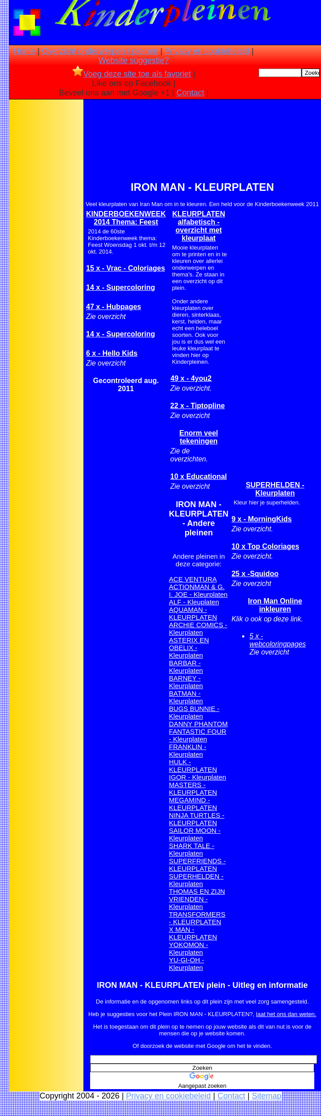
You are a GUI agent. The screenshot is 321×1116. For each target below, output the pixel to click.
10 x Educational (198, 476)
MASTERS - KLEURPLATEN (193, 788)
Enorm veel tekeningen (198, 437)
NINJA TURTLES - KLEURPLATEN (197, 819)
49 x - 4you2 (191, 378)
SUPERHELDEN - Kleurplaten (196, 880)
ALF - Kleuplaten (194, 602)
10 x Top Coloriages (265, 546)
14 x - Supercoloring (120, 287)
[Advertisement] (46, 242)
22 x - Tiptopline (197, 405)
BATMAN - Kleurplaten (186, 697)
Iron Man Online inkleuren (275, 605)
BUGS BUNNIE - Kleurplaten (194, 712)
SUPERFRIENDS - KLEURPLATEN (197, 864)
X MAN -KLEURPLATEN (193, 933)
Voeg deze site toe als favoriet (131, 73)
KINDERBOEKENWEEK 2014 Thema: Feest (126, 218)
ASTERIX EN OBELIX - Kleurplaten (189, 647)
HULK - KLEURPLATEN (193, 765)
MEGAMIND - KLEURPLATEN (193, 803)
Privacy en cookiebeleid (207, 51)
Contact (190, 92)
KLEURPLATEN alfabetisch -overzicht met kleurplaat (198, 226)
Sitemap (267, 1095)
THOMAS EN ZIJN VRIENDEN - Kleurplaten (197, 899)
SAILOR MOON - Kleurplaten (195, 834)
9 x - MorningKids (261, 519)
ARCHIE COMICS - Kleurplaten (198, 628)
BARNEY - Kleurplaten (186, 681)
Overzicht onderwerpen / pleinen (100, 51)
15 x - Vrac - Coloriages (125, 268)
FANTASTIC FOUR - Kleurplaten (197, 735)
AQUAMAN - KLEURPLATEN (193, 613)
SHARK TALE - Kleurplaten (191, 849)
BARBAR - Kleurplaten (186, 666)
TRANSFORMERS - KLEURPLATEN (197, 918)
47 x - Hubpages (113, 306)
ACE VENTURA (193, 579)
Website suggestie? (134, 60)
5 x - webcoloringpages (277, 640)
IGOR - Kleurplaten (197, 777)
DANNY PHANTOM (198, 724)
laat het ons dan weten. (286, 1014)
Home (24, 51)
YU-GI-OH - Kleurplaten (186, 963)
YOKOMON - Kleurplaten (188, 948)
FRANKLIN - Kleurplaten (187, 750)
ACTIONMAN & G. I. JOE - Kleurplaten (198, 590)
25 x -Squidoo (254, 573)
